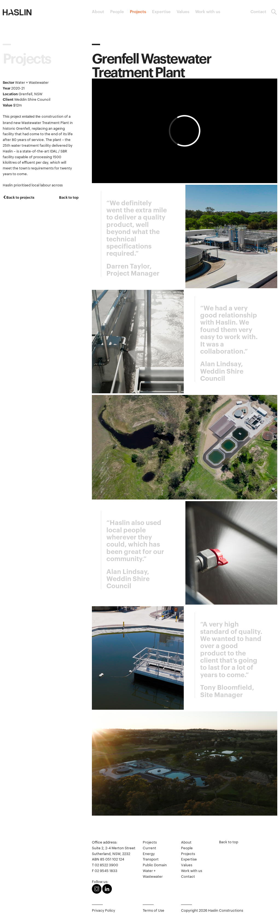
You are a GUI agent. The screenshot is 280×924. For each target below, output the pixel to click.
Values (183, 11)
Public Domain (155, 864)
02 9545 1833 (106, 870)
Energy (149, 853)
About (98, 11)
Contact (258, 11)
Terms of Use (153, 910)
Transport (151, 858)
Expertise (161, 11)
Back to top (68, 197)
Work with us (207, 11)
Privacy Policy (103, 910)
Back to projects (20, 197)
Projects (138, 11)
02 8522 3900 (106, 864)
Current (149, 847)
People (117, 11)
